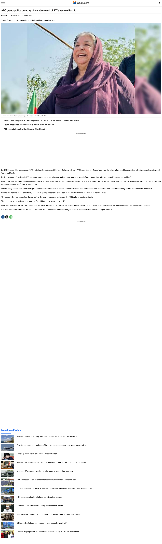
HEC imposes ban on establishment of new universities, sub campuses (46, 480)
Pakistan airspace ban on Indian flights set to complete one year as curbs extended (51, 445)
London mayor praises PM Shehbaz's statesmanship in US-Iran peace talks (48, 532)
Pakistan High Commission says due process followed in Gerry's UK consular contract (52, 462)
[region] (81, 149)
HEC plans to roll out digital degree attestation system (39, 497)
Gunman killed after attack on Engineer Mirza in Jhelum (40, 506)
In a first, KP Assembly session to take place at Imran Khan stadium (45, 471)
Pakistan (4, 15)
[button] (3, 217)
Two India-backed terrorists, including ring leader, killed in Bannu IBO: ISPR (48, 514)
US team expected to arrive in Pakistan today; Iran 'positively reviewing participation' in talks (55, 488)
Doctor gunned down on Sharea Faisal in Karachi (37, 454)
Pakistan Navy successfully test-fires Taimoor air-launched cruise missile (47, 436)
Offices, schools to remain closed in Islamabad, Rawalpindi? (42, 523)
